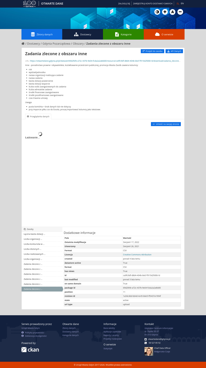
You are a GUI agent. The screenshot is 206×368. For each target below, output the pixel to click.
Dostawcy (82, 34)
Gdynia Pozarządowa (56, 43)
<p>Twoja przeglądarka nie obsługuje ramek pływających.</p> (103, 176)
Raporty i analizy (111, 335)
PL (178, 3)
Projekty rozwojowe (113, 338)
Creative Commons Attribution (137, 254)
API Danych (174, 51)
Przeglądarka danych (38, 116)
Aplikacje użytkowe (112, 331)
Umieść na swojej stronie (166, 124)
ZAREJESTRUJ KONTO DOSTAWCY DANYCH (152, 3)
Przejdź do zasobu (152, 51)
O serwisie (164, 34)
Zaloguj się (124, 3)
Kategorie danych (71, 335)
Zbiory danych (42, 34)
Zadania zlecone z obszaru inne (108, 43)
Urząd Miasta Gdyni (30, 328)
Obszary (78, 43)
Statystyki (108, 348)
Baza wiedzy (109, 328)
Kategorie (123, 34)
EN (182, 3)
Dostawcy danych (71, 331)
